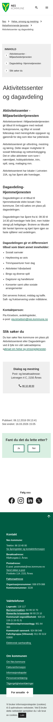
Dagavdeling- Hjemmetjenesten (25, 63)
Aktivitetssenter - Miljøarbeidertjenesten (20, 55)
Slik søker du (15, 70)
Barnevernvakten (15, 610)
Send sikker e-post (15, 570)
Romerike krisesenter (17, 613)
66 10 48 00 (28, 386)
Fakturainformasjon (16, 667)
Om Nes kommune (15, 662)
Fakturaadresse (14, 579)
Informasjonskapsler (16, 672)
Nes (4, 21)
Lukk (22, 715)
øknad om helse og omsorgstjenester (25, 348)
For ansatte (18, 692)
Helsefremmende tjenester (15, 25)
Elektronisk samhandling (19, 643)
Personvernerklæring (16, 678)
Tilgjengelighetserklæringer (19, 683)
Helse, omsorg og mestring (24, 21)
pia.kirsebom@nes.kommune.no (29, 319)
